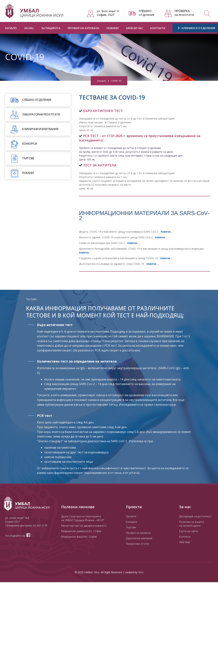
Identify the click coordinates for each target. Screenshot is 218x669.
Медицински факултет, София (79, 536)
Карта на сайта (188, 531)
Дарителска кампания (139, 538)
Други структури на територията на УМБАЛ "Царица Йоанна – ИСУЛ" (82, 518)
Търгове (131, 527)
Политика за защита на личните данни (191, 523)
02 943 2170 (40, 525)
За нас (29, 28)
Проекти (131, 516)
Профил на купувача (83, 28)
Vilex (140, 572)
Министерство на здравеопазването (84, 525)
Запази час (134, 28)
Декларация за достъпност (195, 516)
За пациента (50, 28)
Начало (11, 28)
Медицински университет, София (81, 531)
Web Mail (184, 542)
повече (165, 258)
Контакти (157, 28)
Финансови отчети (137, 543)
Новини (112, 28)
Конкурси (131, 522)
